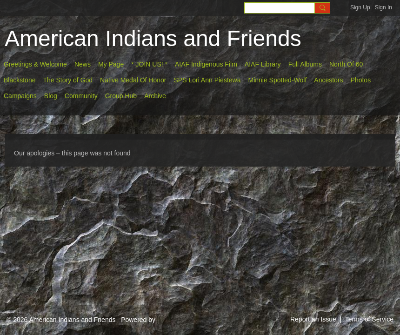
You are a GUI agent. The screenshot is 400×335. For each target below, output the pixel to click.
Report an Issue (313, 319)
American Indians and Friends (153, 38)
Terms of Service (369, 319)
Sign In (383, 7)
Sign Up (360, 7)
